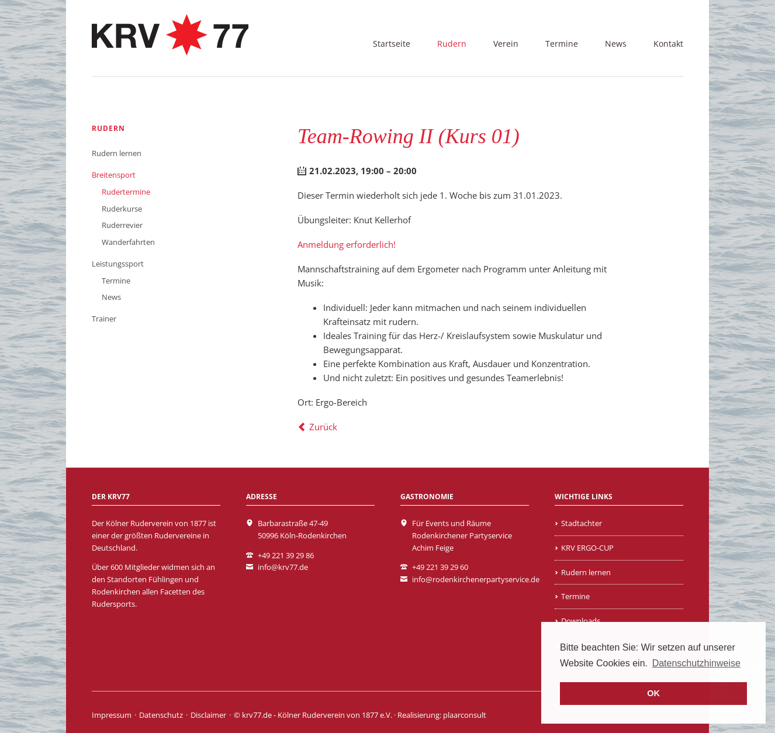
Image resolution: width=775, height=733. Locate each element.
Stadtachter (581, 523)
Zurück (323, 427)
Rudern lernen (116, 153)
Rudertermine (126, 191)
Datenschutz (161, 715)
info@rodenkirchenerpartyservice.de (475, 579)
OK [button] (653, 693)
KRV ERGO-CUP (587, 547)
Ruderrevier (122, 225)
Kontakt (668, 43)
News (616, 43)
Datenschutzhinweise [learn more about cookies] (696, 663)
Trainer (104, 318)
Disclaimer (208, 715)
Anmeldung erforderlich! (346, 244)
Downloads (580, 621)
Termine (561, 43)
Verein (505, 43)
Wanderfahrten (128, 242)
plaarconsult (464, 715)
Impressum (112, 715)
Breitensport (114, 175)
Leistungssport (118, 263)
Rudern (451, 43)
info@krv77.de (283, 567)
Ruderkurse (122, 208)
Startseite (391, 43)
